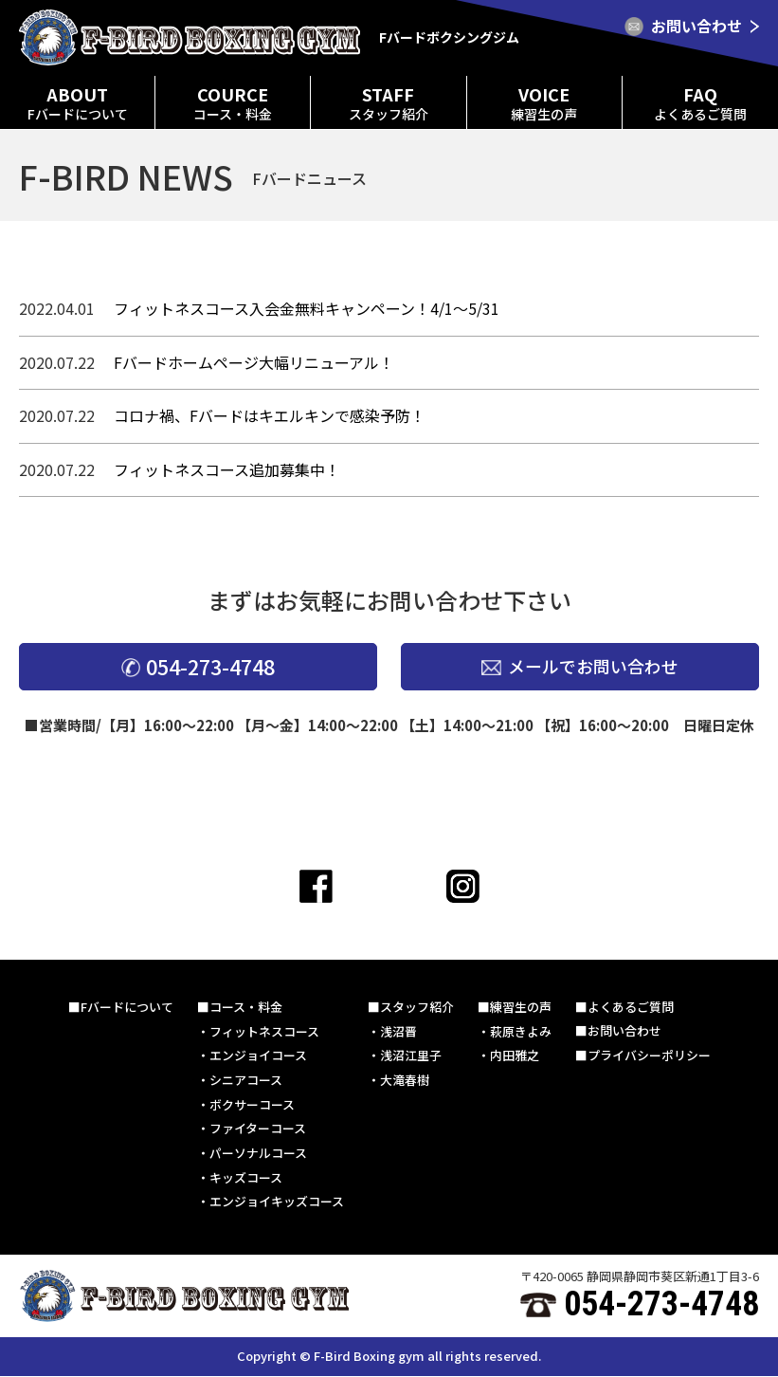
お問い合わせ (624, 1031)
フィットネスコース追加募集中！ (227, 469)
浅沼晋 (398, 1031)
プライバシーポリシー (649, 1055)
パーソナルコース (258, 1154)
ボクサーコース (252, 1104)
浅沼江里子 (411, 1055)
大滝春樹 (404, 1080)
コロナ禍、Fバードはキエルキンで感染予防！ (269, 415)
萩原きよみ (521, 1031)
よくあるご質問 (631, 1007)
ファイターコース (257, 1129)
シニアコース (245, 1080)
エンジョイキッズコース (276, 1202)
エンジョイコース (258, 1055)
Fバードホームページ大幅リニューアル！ (254, 362)
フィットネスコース (264, 1031)
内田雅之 (514, 1055)
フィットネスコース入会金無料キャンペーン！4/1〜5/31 (306, 308)
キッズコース (245, 1177)
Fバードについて (127, 1007)
